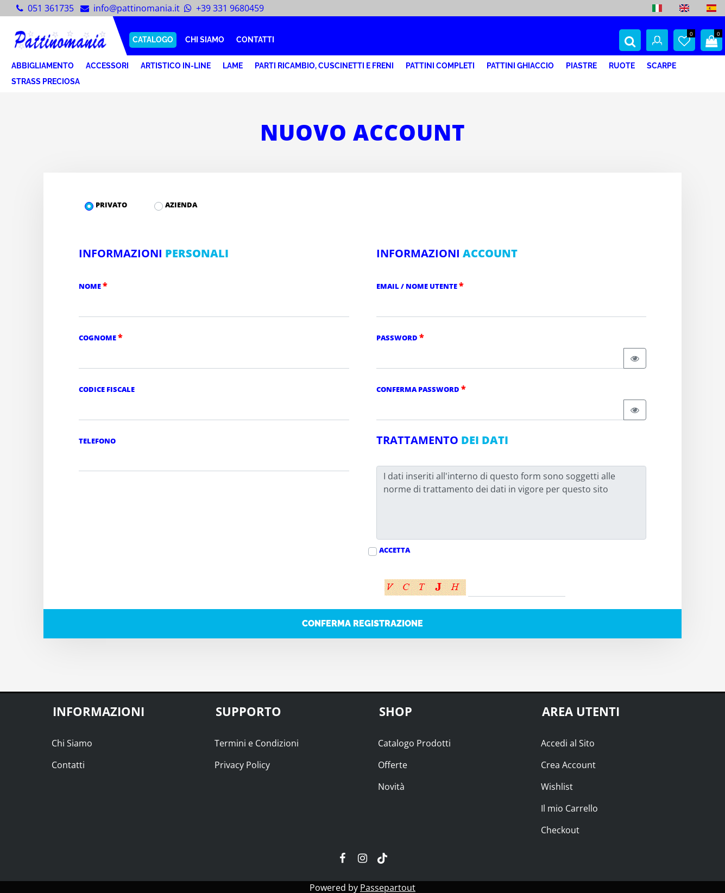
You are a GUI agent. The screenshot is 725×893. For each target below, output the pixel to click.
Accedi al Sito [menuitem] (568, 743)
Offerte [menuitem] (392, 765)
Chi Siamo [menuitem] (72, 743)
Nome (93, 286)
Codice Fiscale (107, 389)
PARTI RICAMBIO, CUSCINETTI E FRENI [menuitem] (324, 65)
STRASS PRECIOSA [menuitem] (45, 81)
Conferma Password (421, 389)
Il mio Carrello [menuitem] (569, 808)
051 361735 (51, 8)
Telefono (97, 441)
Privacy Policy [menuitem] (242, 765)
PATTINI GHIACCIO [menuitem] (520, 65)
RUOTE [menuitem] (622, 65)
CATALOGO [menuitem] (153, 39)
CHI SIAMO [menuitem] (204, 39)
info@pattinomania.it (136, 8)
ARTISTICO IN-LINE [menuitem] (176, 65)
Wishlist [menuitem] (557, 787)
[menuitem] (657, 8)
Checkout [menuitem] (560, 830)
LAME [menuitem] (233, 65)
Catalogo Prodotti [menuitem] (414, 743)
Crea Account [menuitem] (568, 765)
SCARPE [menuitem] (661, 65)
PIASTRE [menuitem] (581, 65)
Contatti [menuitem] (68, 765)
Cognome (101, 337)
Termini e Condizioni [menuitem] (257, 743)
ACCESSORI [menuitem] (107, 65)
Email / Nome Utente (420, 286)
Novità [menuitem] (391, 787)
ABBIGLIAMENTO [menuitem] (42, 65)
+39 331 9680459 (230, 8)
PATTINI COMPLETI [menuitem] (440, 65)
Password (400, 337)
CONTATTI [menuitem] (255, 39)
